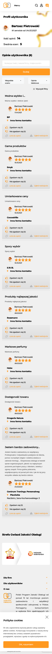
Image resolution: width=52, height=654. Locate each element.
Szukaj (26, 72)
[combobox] (13, 80)
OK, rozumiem (26, 644)
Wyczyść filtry (42, 89)
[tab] (26, 578)
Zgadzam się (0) (16, 128)
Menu (17, 5)
